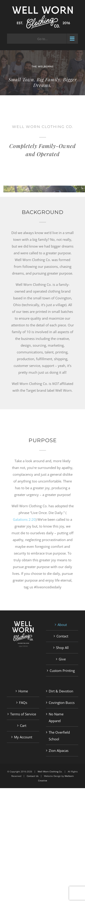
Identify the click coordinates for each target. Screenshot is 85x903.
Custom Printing (62, 670)
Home (23, 691)
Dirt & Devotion (61, 691)
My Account (23, 737)
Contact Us (33, 776)
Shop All (62, 647)
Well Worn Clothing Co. (50, 771)
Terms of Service (23, 714)
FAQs (23, 702)
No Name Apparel (56, 717)
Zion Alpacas (58, 750)
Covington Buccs (62, 702)
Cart (23, 725)
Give (62, 659)
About (62, 624)
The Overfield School (59, 735)
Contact (62, 636)
